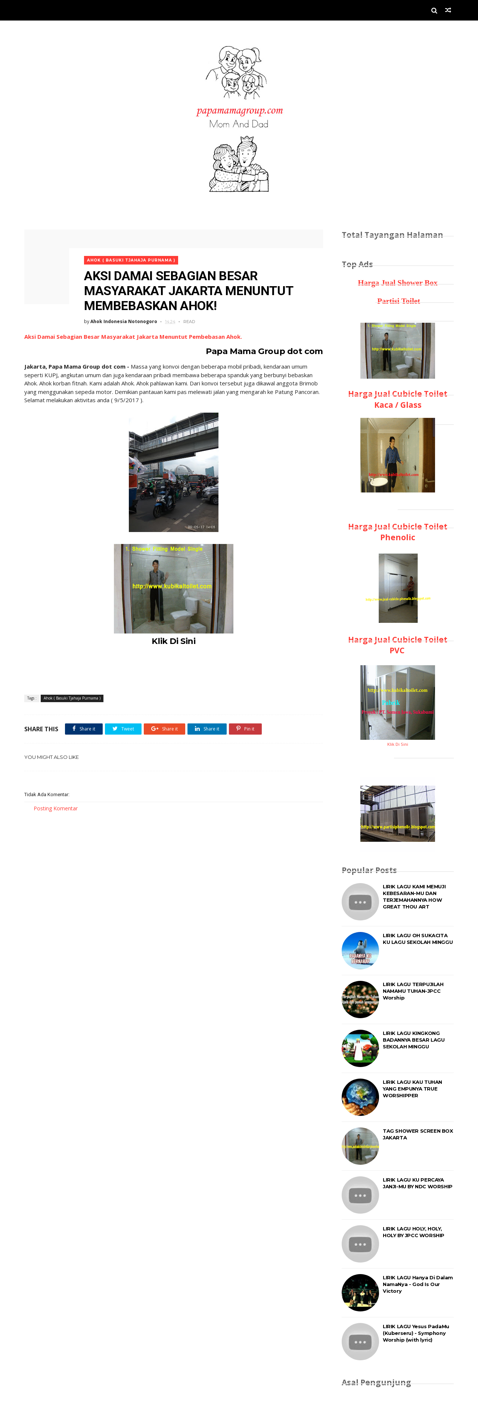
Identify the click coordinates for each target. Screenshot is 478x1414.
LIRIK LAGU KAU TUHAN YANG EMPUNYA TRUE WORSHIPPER (412, 1088)
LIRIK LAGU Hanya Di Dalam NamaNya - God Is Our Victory (418, 1284)
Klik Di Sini (173, 641)
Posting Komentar (56, 808)
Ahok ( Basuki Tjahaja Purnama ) (131, 260)
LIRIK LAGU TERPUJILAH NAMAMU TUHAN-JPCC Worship (413, 991)
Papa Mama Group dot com (264, 351)
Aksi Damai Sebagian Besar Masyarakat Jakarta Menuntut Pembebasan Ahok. (133, 336)
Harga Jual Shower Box (398, 282)
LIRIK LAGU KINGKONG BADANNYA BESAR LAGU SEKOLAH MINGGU (413, 1039)
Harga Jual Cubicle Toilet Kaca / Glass (397, 399)
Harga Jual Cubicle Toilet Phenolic (397, 531)
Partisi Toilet (397, 301)
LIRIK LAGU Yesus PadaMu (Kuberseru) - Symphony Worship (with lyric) (416, 1333)
